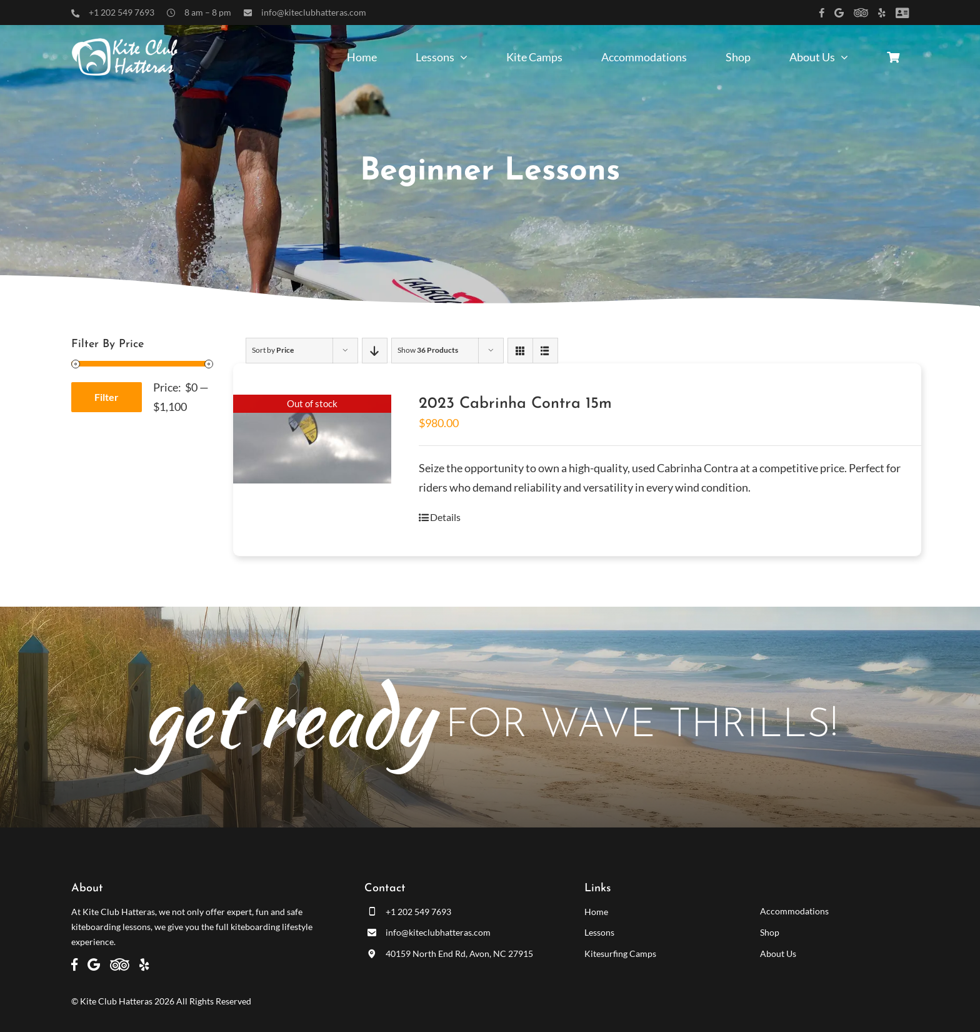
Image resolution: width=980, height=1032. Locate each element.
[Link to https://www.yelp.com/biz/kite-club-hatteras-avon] (882, 13)
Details (445, 517)
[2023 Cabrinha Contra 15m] (312, 439)
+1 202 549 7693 (121, 12)
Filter (106, 397)
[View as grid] (520, 350)
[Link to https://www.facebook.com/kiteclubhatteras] (821, 13)
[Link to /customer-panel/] (902, 13)
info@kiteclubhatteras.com (313, 12)
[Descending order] (374, 350)
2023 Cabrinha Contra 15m (515, 404)
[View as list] (545, 350)
